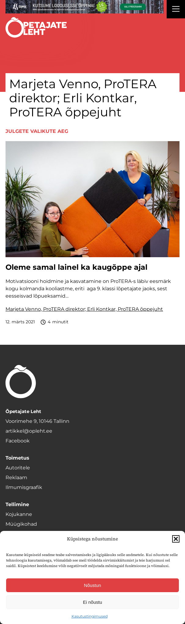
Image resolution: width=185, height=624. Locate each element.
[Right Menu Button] (175, 10)
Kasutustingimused (90, 616)
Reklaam (16, 477)
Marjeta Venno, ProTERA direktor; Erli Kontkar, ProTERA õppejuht (84, 309)
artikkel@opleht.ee (29, 431)
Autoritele (18, 468)
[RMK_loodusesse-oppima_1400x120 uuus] (85, 6)
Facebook (18, 441)
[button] (176, 539)
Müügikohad (21, 524)
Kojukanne (19, 514)
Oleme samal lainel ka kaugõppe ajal (76, 267)
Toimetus (17, 458)
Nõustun (92, 585)
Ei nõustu (92, 602)
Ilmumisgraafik (24, 487)
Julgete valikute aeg (37, 131)
